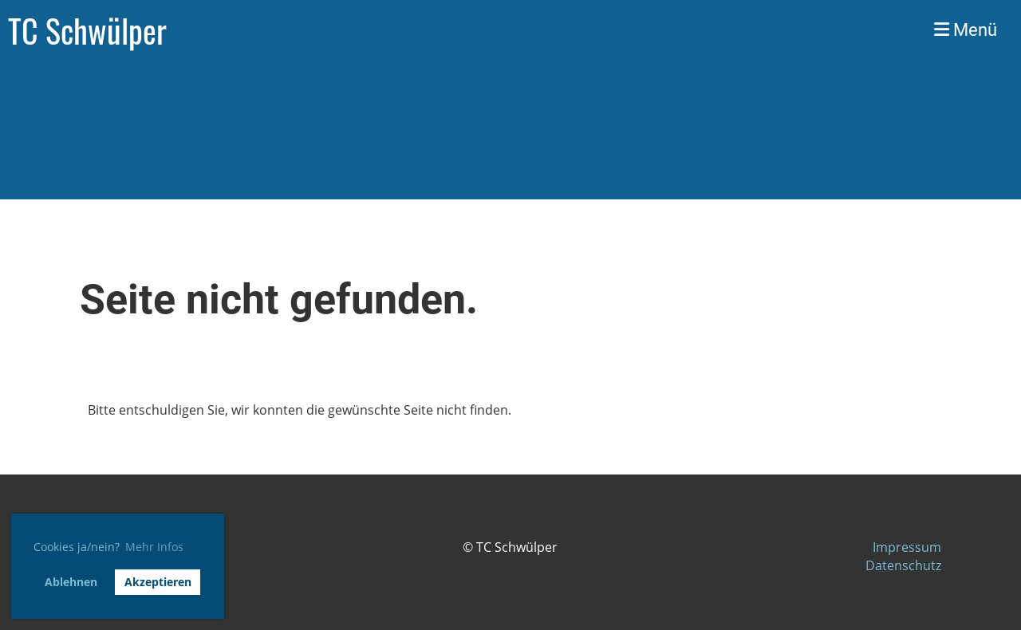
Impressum (907, 547)
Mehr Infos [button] (154, 546)
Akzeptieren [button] (157, 581)
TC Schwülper (87, 30)
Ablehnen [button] (71, 581)
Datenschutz (903, 565)
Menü (965, 30)
